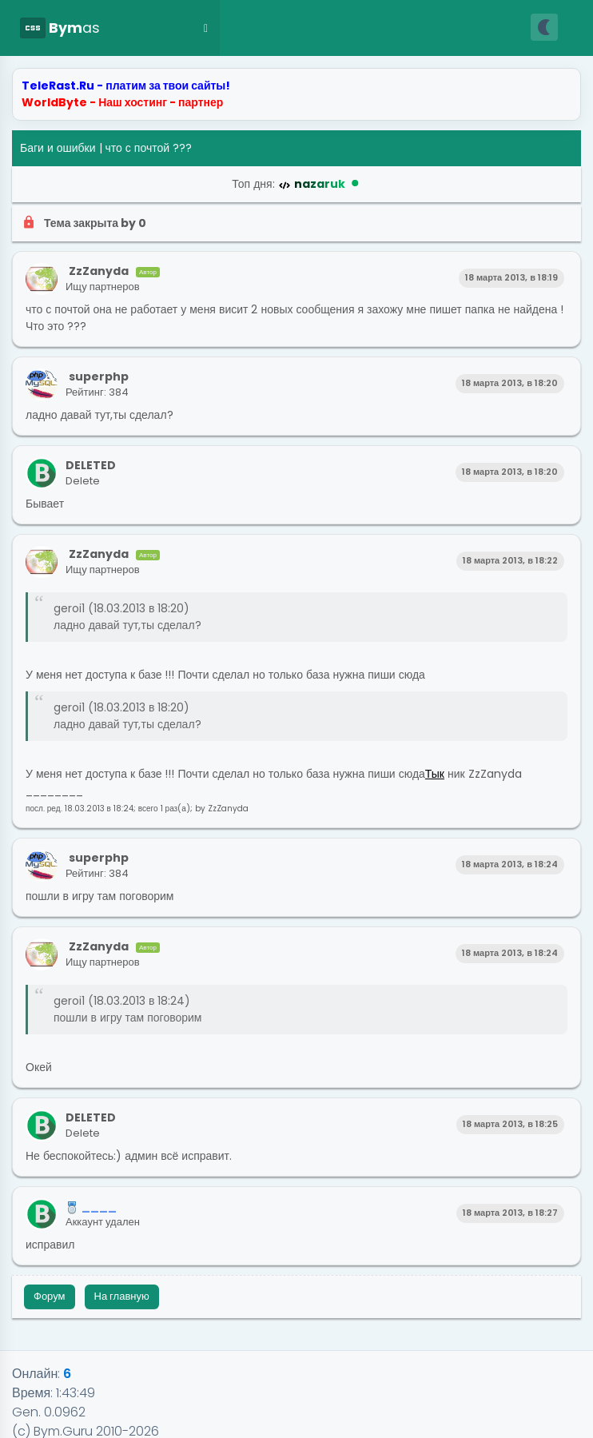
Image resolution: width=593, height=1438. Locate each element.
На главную (121, 1296)
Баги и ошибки (58, 148)
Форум (50, 1296)
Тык (434, 774)
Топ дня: (296, 184)
